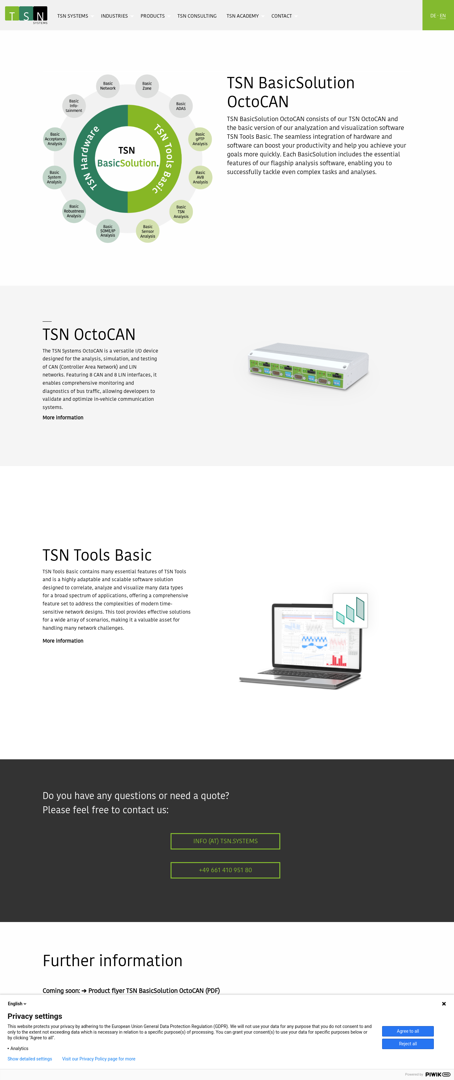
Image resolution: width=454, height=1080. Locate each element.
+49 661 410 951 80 (225, 870)
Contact (281, 16)
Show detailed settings (30, 1058)
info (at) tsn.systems (225, 841)
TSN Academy (243, 16)
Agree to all (408, 1031)
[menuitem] (74, 16)
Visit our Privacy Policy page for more (98, 1058)
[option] (306, 371)
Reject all (408, 1043)
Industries (114, 16)
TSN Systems (72, 16)
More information (63, 418)
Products (153, 16)
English (17, 1003)
